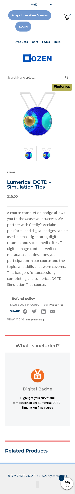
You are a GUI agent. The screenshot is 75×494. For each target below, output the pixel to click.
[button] (25, 311)
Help (57, 42)
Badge (11, 172)
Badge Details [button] (35, 320)
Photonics (56, 304)
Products (21, 42)
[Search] (66, 77)
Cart (35, 42)
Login (23, 26)
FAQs (46, 42)
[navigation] (38, 4)
